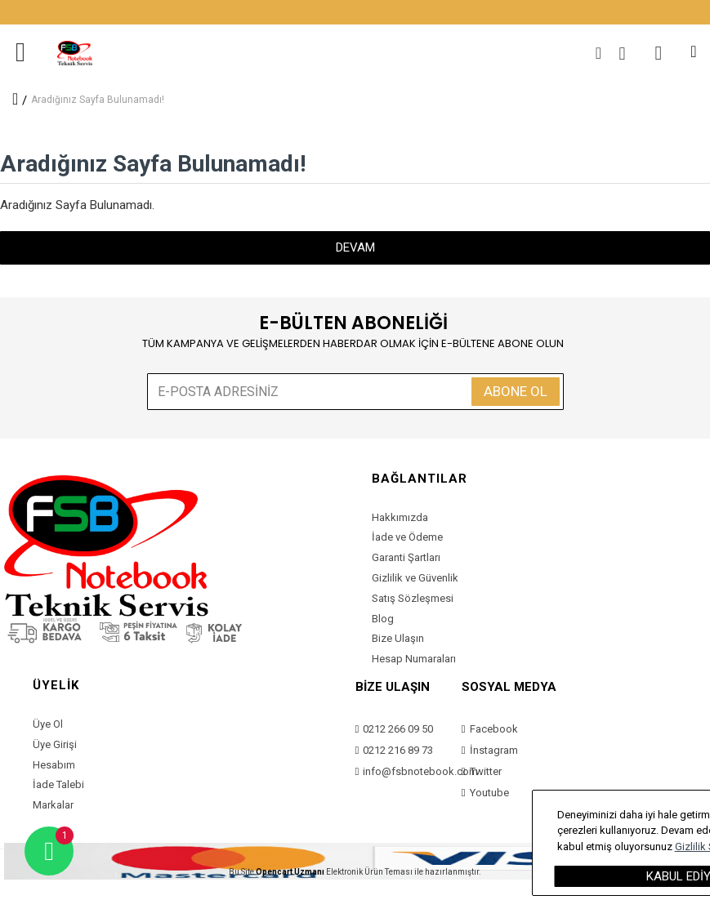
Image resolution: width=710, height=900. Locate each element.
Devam (355, 247)
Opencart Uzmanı (290, 871)
